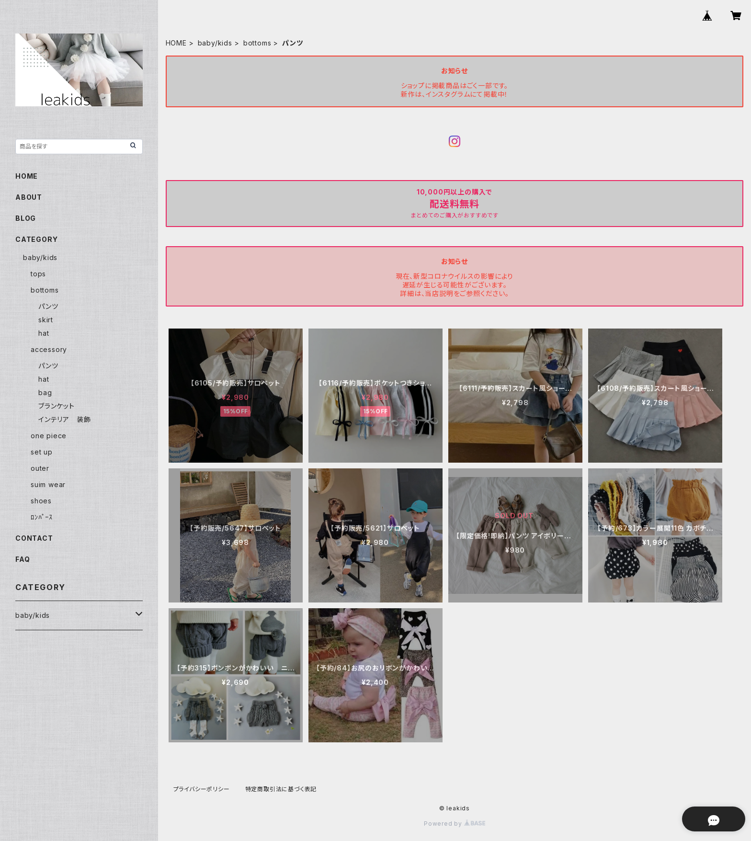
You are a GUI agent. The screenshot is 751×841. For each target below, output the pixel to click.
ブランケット (56, 406)
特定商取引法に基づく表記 (281, 789)
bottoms (257, 43)
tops (38, 274)
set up (42, 452)
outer (40, 468)
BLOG (25, 218)
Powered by (454, 823)
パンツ (48, 306)
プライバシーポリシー (201, 789)
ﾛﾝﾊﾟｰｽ (42, 517)
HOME (176, 43)
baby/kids (215, 43)
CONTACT (34, 538)
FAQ (22, 559)
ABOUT (28, 197)
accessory (49, 349)
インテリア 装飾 (64, 419)
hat (43, 333)
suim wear (48, 484)
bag (45, 392)
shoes (41, 501)
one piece (49, 436)
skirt (45, 320)
